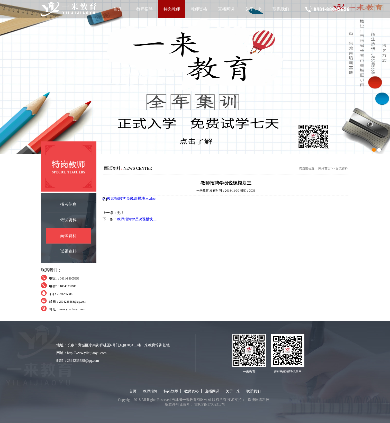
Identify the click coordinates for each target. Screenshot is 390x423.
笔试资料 (68, 220)
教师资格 (199, 9)
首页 (117, 9)
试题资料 (68, 251)
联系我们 (281, 9)
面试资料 (68, 235)
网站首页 (324, 168)
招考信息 (68, 204)
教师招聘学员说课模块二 (137, 219)
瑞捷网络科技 (258, 400)
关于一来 (253, 9)
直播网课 (226, 9)
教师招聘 (144, 9)
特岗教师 (172, 9)
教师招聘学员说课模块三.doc (131, 198)
